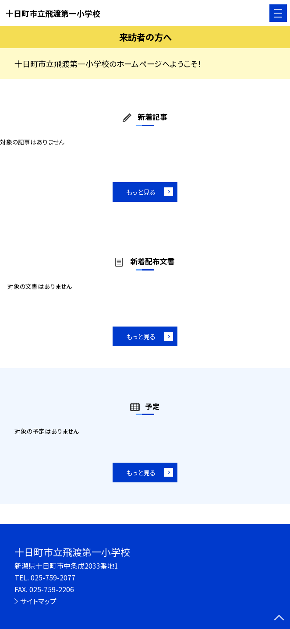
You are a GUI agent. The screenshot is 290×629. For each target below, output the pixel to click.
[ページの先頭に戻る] (279, 618)
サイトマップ (38, 601)
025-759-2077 (53, 578)
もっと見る (141, 192)
